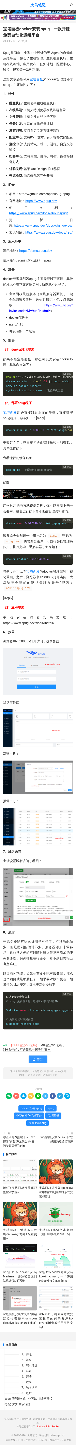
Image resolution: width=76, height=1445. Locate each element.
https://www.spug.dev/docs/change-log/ (43, 225)
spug (51, 1108)
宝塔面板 (36, 79)
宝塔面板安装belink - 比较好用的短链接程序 (57, 1139)
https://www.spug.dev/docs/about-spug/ (38, 213)
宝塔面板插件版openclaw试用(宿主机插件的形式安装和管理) (56, 1192)
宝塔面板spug (37, 1123)
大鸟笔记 (38, 5)
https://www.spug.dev (41, 201)
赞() (22, 41)
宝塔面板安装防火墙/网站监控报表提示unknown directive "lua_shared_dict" (20, 1318)
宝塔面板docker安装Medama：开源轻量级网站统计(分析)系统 (20, 1276)
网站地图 (44, 1435)
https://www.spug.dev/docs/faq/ (49, 232)
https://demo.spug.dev (35, 251)
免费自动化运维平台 (29, 1115)
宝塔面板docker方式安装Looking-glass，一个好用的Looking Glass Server (56, 1276)
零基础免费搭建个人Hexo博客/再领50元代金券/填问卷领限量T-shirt (19, 1141)
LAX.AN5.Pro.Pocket (48, 1426)
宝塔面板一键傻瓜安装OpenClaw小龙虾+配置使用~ (20, 1234)
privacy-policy (57, 1435)
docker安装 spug (31, 1108)
